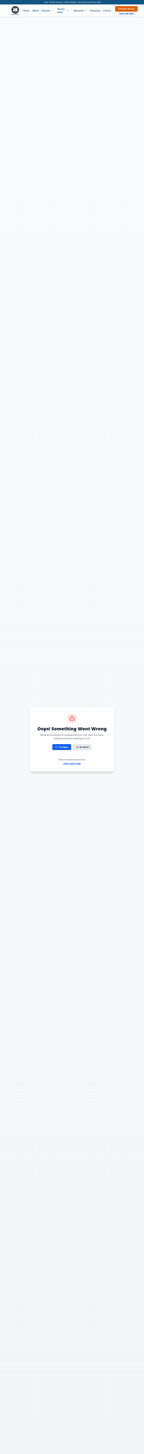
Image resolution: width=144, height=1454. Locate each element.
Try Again (61, 747)
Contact (107, 10)
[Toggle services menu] (52, 10)
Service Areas (61, 11)
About (36, 10)
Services (46, 10)
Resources (80, 10)
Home (26, 10)
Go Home (82, 747)
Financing (95, 10)
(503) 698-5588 (126, 13)
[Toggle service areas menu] (68, 10)
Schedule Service (126, 8)
